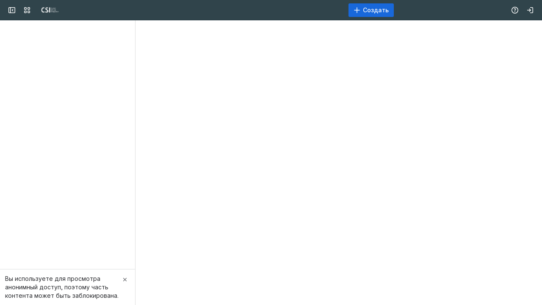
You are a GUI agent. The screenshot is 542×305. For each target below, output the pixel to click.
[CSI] (39, 10)
